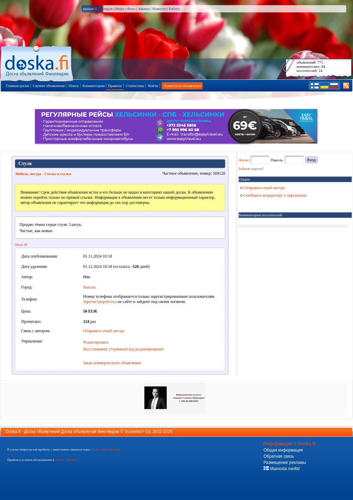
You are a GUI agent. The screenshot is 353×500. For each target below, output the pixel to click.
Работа (174, 9)
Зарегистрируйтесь (100, 301)
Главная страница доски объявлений (37, 62)
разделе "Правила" (67, 459)
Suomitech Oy (137, 431)
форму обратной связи (105, 449)
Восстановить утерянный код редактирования (123, 349)
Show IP (21, 244)
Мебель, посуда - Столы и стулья (43, 174)
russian (90, 9)
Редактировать (96, 342)
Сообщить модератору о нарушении (273, 195)
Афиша (144, 9)
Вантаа (89, 287)
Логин (243, 160)
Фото (131, 9)
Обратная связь (279, 456)
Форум (107, 9)
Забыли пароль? (251, 168)
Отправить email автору (104, 330)
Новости (159, 9)
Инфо (119, 9)
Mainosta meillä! (282, 468)
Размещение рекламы (285, 462)
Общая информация (283, 450)
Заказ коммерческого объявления (112, 362)
